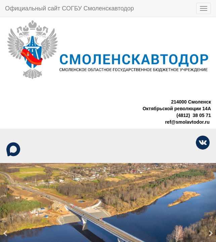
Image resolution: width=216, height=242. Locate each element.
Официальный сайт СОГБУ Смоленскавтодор (69, 8)
